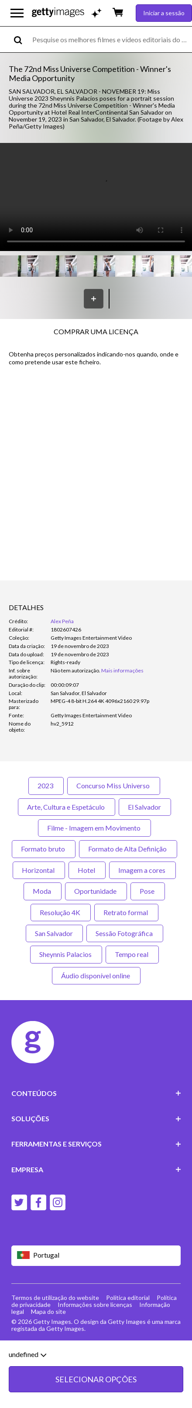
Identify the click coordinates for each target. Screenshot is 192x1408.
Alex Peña (62, 621)
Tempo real (132, 954)
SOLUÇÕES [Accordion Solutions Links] (96, 1118)
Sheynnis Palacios (66, 954)
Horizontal (39, 870)
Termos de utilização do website (55, 1297)
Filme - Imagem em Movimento (94, 828)
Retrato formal (126, 912)
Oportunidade (96, 891)
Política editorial (128, 1297)
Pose (148, 891)
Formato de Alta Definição (128, 849)
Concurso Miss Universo (113, 785)
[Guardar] (93, 299)
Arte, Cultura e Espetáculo (66, 807)
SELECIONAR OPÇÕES (96, 1379)
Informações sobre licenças (95, 1304)
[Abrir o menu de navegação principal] (17, 13)
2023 (46, 785)
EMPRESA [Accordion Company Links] (96, 1169)
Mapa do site (48, 1311)
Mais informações (122, 670)
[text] (110, 39)
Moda (42, 891)
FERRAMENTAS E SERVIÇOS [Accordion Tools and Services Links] (96, 1144)
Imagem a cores (142, 870)
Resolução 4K (61, 912)
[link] (75, 670)
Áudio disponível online (96, 975)
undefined (27, 1354)
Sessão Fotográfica (125, 933)
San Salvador (54, 933)
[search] (21, 39)
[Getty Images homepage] (58, 13)
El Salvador (145, 807)
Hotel (87, 870)
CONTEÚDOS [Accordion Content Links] (96, 1093)
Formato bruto (43, 849)
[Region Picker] (96, 1255)
